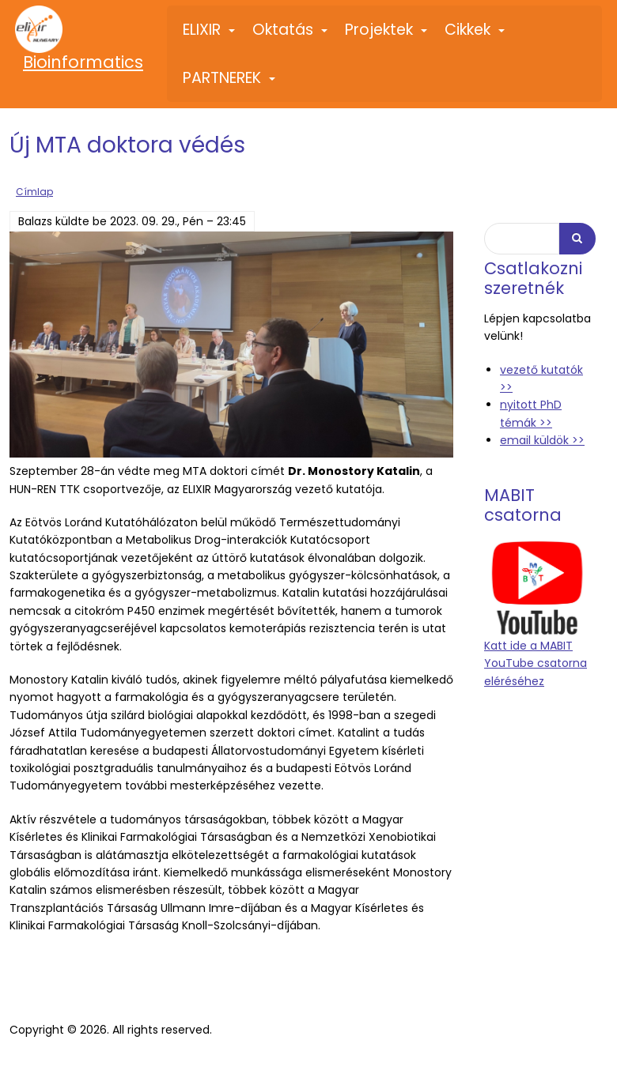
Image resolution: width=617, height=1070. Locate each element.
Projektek (387, 36)
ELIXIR (210, 36)
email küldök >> (542, 440)
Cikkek (475, 36)
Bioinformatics (83, 62)
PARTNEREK (230, 84)
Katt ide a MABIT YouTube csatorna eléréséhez (535, 662)
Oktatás (290, 36)
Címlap (34, 192)
